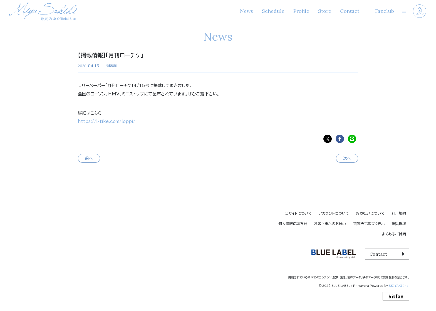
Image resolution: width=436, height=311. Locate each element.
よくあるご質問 (394, 234)
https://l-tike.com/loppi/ (106, 121)
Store (324, 11)
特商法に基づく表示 (369, 224)
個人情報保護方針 (292, 224)
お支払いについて (370, 213)
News (246, 11)
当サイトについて (298, 213)
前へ (89, 158)
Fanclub (384, 11)
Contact (349, 11)
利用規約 (399, 213)
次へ (347, 158)
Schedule (273, 11)
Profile (301, 11)
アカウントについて (334, 213)
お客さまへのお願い (330, 224)
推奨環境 (399, 224)
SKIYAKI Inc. (399, 285)
